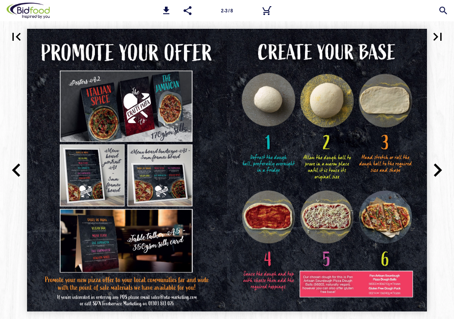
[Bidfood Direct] (266, 10)
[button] (166, 10)
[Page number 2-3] (227, 10)
